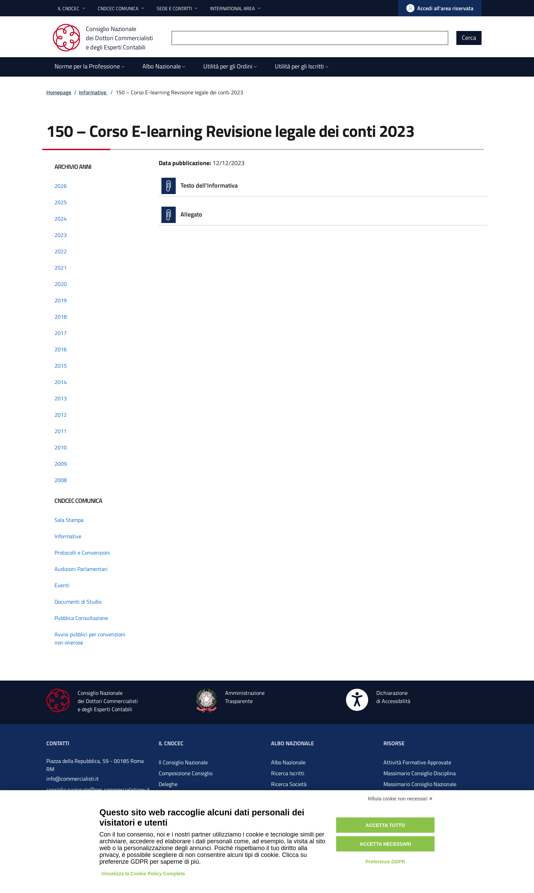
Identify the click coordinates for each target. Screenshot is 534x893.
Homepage (58, 92)
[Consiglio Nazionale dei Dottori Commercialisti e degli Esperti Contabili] (106, 38)
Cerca (469, 37)
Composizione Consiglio (186, 773)
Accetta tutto (385, 825)
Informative (93, 92)
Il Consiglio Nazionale (183, 762)
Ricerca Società (289, 784)
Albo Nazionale (288, 762)
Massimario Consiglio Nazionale (419, 784)
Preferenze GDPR (385, 861)
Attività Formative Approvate (417, 762)
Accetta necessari (385, 844)
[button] (72, 8)
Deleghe (168, 784)
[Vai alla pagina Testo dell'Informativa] (323, 185)
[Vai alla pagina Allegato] (323, 214)
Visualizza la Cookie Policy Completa (143, 873)
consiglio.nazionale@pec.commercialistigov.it (98, 789)
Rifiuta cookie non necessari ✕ (400, 798)
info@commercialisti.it (72, 779)
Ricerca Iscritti (287, 773)
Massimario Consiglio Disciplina (419, 773)
